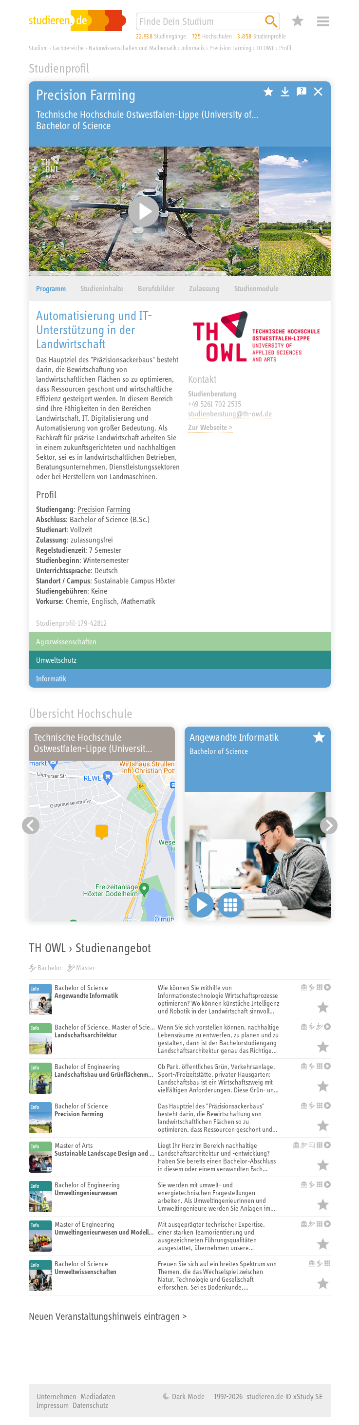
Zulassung (204, 288)
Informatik (51, 678)
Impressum (53, 1405)
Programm (51, 288)
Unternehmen (56, 1396)
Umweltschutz (56, 660)
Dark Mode (187, 1396)
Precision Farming (104, 509)
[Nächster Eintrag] (328, 825)
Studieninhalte (101, 288)
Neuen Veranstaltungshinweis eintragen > (108, 1316)
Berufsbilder (156, 288)
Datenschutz (90, 1405)
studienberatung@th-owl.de (230, 413)
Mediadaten (97, 1396)
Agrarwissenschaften (66, 641)
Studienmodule (256, 288)
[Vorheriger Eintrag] (30, 825)
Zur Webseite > (210, 427)
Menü (323, 21)
